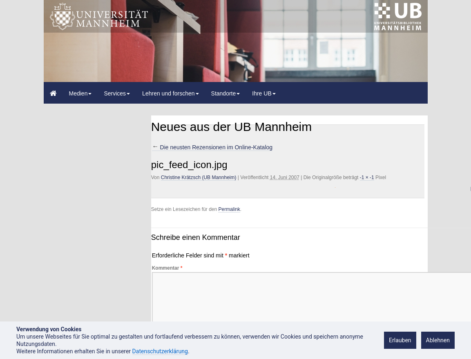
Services (117, 93)
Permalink (229, 209)
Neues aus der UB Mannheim (231, 126)
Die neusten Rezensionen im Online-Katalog (212, 147)
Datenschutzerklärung (160, 351)
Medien (80, 93)
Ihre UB (263, 93)
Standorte (225, 93)
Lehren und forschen (170, 93)
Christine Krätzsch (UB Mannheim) (199, 177)
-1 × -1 (367, 177)
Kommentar (167, 268)
